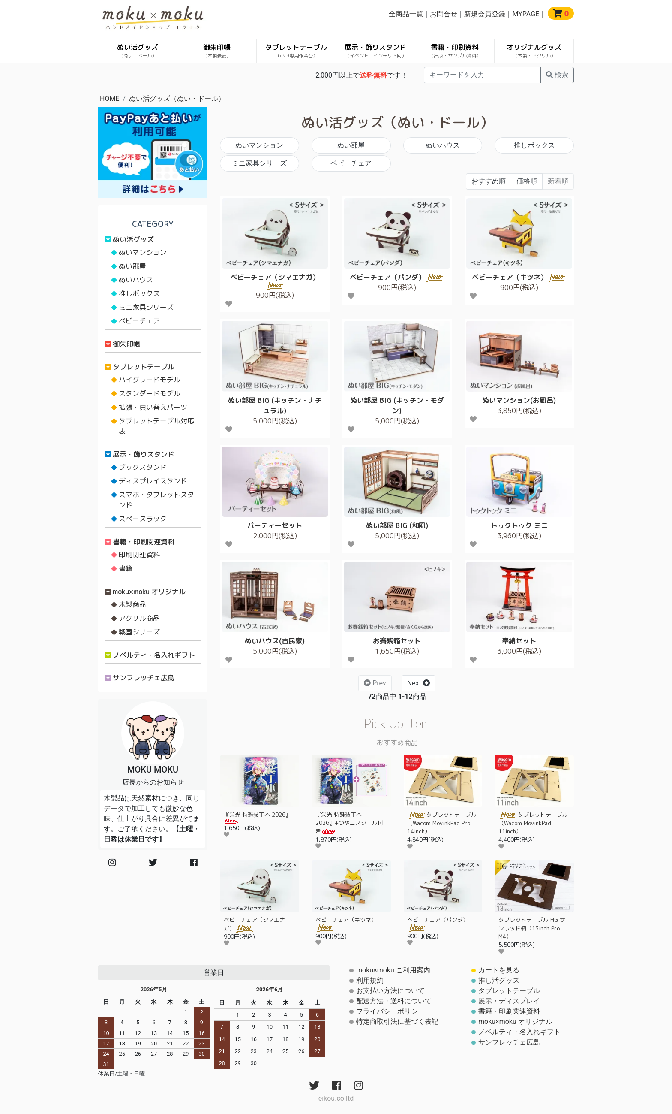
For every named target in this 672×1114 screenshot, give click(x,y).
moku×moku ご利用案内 (393, 970)
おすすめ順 (488, 181)
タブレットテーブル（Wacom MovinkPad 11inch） (533, 823)
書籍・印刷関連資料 (143, 541)
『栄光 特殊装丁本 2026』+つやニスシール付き (349, 823)
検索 (557, 75)
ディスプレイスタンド (153, 481)
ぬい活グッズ (137, 50)
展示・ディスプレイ (509, 1001)
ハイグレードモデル (149, 379)
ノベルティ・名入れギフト (154, 655)
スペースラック (143, 518)
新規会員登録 (484, 14)
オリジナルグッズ (534, 50)
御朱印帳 (217, 50)
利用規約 (370, 980)
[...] (482, 75)
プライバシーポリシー (390, 1011)
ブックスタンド (143, 467)
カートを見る (498, 970)
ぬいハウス (443, 145)
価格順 (526, 181)
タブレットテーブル (296, 50)
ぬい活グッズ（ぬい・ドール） (177, 98)
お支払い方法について (390, 991)
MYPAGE (525, 14)
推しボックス (534, 145)
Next (418, 683)
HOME (109, 98)
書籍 (125, 568)
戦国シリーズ (139, 632)
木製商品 (132, 604)
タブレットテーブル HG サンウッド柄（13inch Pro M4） (531, 928)
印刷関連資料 (139, 554)
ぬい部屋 (351, 145)
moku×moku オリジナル (149, 591)
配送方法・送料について (394, 1001)
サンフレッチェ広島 (143, 677)
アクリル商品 (139, 618)
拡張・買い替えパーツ (153, 407)
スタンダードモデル (149, 393)
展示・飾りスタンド (375, 50)
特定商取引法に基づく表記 (397, 1021)
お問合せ (443, 14)
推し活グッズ (498, 980)
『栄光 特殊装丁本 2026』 (257, 817)
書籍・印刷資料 (455, 50)
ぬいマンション (259, 145)
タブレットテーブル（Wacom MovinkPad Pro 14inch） (442, 823)
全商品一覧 (406, 14)
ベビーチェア (351, 163)
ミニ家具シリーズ (259, 163)
